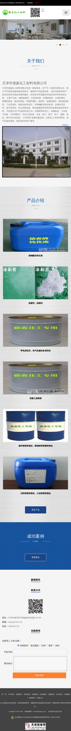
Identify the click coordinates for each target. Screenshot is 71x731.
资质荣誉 (51, 694)
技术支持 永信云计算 (55, 711)
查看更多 (36, 557)
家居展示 (19, 694)
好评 (42, 645)
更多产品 (36, 510)
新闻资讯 (35, 580)
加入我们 (59, 694)
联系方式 (35, 590)
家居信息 (27, 694)
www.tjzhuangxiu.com (39, 711)
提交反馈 (39, 675)
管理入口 (40, 698)
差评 (49, 645)
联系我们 (32, 698)
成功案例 (43, 694)
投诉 (56, 645)
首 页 (4, 694)
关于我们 (11, 694)
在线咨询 (35, 631)
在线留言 (67, 694)
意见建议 (33, 645)
